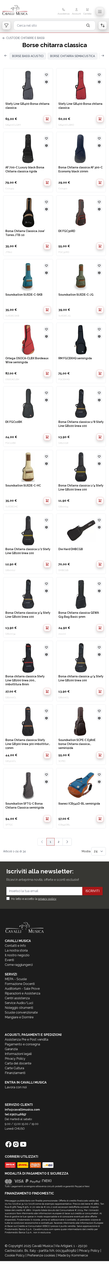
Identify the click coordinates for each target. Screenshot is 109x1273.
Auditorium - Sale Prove (22, 988)
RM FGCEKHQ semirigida (75, 358)
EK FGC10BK (13, 421)
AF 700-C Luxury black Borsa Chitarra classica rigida (24, 169)
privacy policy (47, 898)
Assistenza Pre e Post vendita (26, 1039)
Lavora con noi (16, 1087)
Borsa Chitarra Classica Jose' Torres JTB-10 (25, 233)
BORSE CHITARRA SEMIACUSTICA (72, 56)
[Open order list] (103, 25)
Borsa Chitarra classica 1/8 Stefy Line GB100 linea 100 (81, 423)
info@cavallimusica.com (22, 1109)
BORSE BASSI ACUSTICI (27, 56)
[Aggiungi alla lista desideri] (46, 75)
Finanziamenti (15, 1073)
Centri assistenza (17, 998)
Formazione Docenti (20, 984)
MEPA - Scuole (16, 979)
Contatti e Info (15, 946)
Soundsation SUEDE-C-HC (23, 485)
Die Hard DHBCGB (70, 549)
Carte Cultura (14, 1068)
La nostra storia (16, 950)
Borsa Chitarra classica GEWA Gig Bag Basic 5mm (78, 614)
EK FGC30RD (66, 231)
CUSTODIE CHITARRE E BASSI (25, 38)
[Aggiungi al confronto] (46, 82)
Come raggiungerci (19, 965)
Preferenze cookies (41, 1255)
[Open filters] (6, 25)
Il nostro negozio (17, 955)
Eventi (9, 960)
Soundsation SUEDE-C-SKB (23, 294)
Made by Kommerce (73, 1255)
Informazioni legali (18, 1054)
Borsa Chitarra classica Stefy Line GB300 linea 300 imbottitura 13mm (27, 743)
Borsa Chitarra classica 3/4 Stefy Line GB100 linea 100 (27, 614)
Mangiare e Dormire (19, 1017)
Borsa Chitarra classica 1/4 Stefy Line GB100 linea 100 (80, 487)
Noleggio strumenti (19, 1008)
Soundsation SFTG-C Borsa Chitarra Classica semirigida (24, 805)
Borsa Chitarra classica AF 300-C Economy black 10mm (80, 169)
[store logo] (19, 10)
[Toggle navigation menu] (99, 11)
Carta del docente (18, 1063)
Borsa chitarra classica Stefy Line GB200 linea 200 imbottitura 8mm (25, 680)
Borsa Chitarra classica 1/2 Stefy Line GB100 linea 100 (27, 551)
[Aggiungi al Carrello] (47, 118)
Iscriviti (92, 891)
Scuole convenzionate (21, 1012)
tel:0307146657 (15, 1114)
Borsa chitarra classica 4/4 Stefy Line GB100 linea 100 (80, 678)
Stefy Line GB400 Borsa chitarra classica (27, 105)
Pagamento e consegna (22, 1044)
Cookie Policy (15, 1255)
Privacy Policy (15, 1058)
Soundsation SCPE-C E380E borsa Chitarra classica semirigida (76, 743)
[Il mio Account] (76, 12)
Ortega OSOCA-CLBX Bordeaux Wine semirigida (26, 360)
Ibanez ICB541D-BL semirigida (79, 803)
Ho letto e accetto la (33, 898)
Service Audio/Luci (19, 1003)
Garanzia (11, 1049)
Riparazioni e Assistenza (22, 993)
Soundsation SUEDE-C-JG (75, 294)
